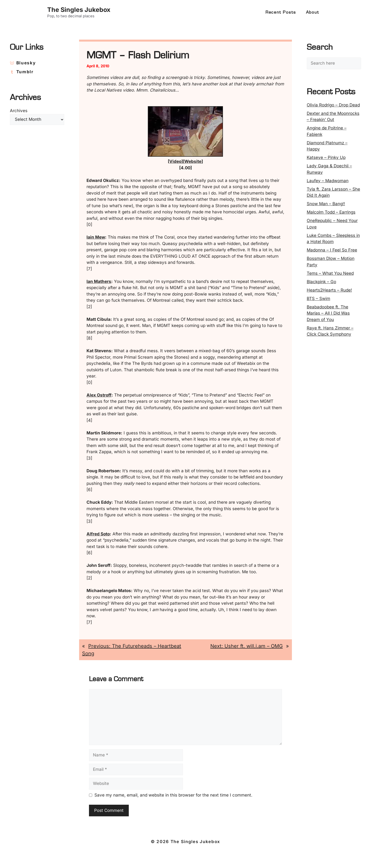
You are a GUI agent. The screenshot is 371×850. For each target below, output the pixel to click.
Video (175, 161)
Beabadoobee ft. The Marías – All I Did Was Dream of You (328, 313)
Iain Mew (96, 237)
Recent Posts (280, 12)
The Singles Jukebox (78, 9)
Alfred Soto (98, 533)
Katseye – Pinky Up (326, 157)
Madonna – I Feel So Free (332, 250)
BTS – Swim (318, 298)
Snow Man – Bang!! (326, 203)
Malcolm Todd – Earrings (331, 212)
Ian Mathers (99, 281)
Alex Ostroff (99, 395)
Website (192, 161)
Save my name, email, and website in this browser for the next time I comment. (173, 795)
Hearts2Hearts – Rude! (329, 290)
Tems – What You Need (330, 273)
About (312, 12)
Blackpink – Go (321, 281)
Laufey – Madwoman (328, 180)
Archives (18, 110)
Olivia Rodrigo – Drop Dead (333, 104)
